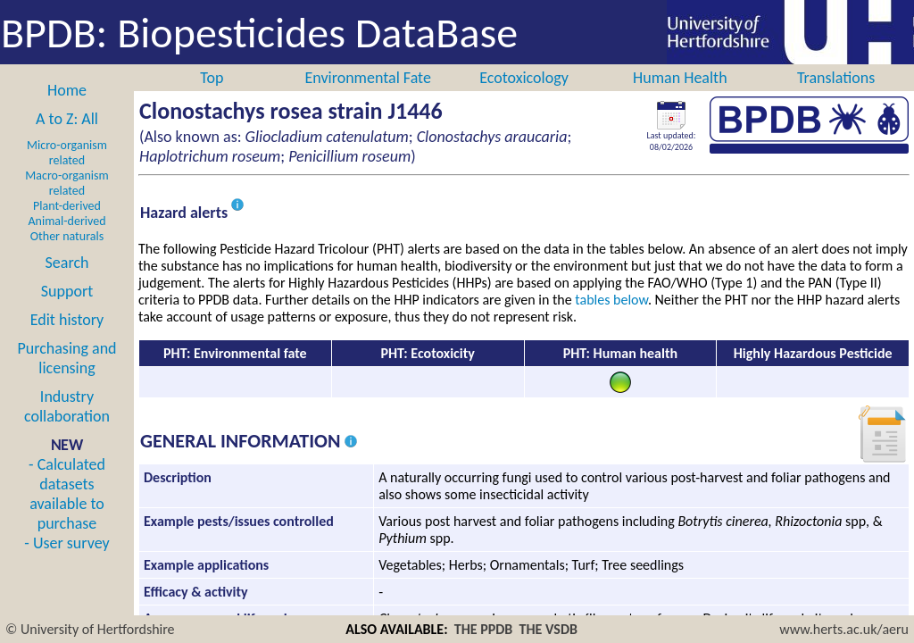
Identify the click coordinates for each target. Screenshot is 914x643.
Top (211, 78)
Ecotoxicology (524, 78)
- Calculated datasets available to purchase (67, 494)
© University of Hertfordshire (90, 629)
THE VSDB (548, 629)
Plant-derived (67, 205)
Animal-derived (67, 221)
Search (67, 262)
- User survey (66, 543)
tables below (611, 299)
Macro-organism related (66, 183)
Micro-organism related (67, 153)
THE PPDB (483, 629)
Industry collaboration (67, 406)
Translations (836, 78)
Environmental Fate (367, 78)
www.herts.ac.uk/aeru (844, 629)
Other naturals (67, 236)
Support (67, 291)
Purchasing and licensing (66, 358)
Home (67, 90)
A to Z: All (67, 119)
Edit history (67, 320)
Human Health (680, 78)
